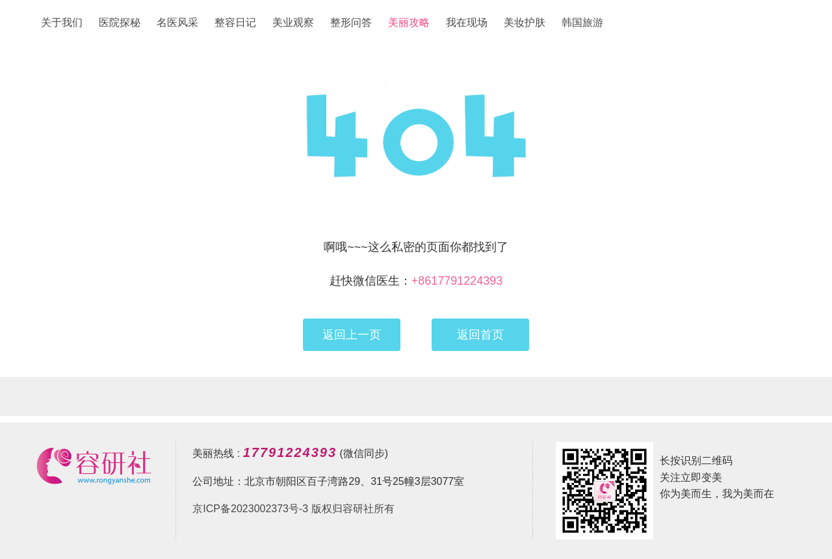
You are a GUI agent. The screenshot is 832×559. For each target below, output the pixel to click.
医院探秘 (119, 22)
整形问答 (351, 22)
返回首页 (480, 334)
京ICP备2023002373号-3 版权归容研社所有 (293, 508)
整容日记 (235, 22)
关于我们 (62, 22)
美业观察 (293, 22)
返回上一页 (351, 334)
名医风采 (177, 22)
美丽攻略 (409, 22)
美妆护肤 (524, 22)
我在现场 (467, 22)
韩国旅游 (582, 22)
